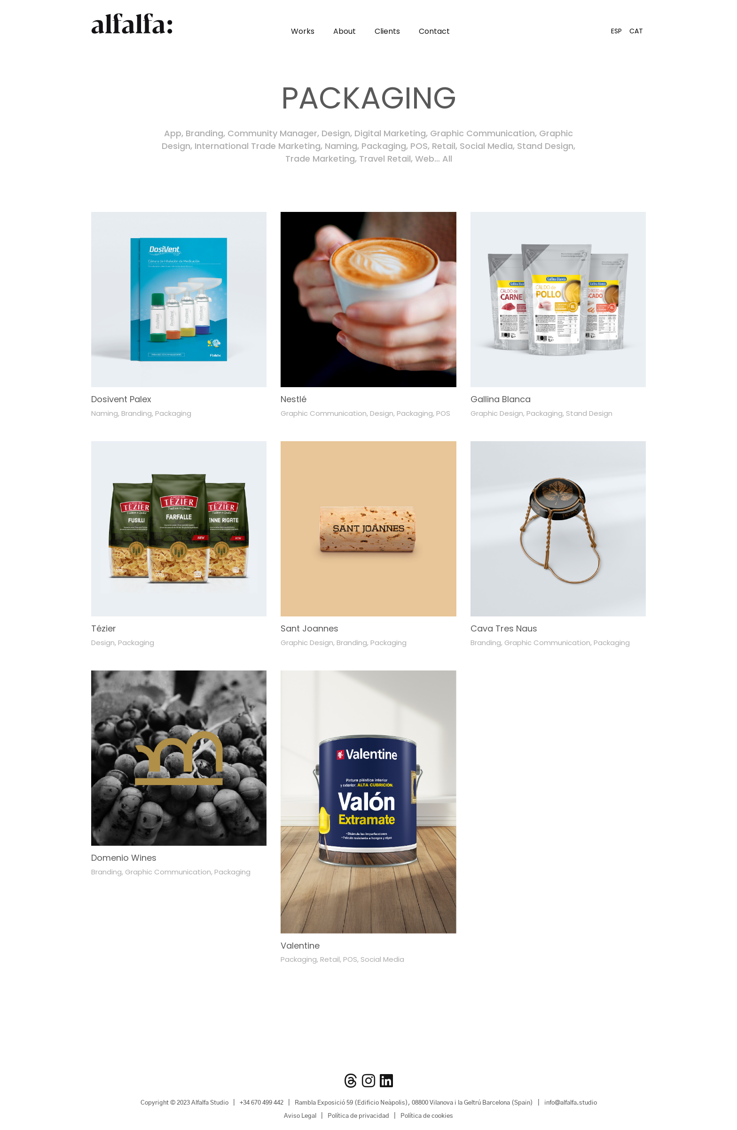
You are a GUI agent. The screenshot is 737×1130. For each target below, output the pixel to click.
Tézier (103, 628)
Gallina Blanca (500, 399)
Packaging (383, 146)
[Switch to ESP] (616, 31)
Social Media (486, 146)
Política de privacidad (358, 1116)
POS (419, 146)
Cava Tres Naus (503, 628)
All (447, 158)
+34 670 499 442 (261, 1103)
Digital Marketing (390, 133)
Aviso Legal (300, 1116)
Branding (204, 133)
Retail (443, 146)
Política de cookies (426, 1116)
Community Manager (272, 133)
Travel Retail (385, 158)
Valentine (300, 945)
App (172, 133)
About (344, 31)
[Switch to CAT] (636, 31)
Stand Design (545, 146)
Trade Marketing (320, 158)
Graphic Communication (482, 133)
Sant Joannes (309, 628)
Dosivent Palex (121, 399)
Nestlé (293, 399)
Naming (341, 146)
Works (302, 31)
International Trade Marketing (258, 146)
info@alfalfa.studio (570, 1103)
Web (424, 158)
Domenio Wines (124, 858)
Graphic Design (496, 413)
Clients (387, 31)
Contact (434, 31)
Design (335, 133)
